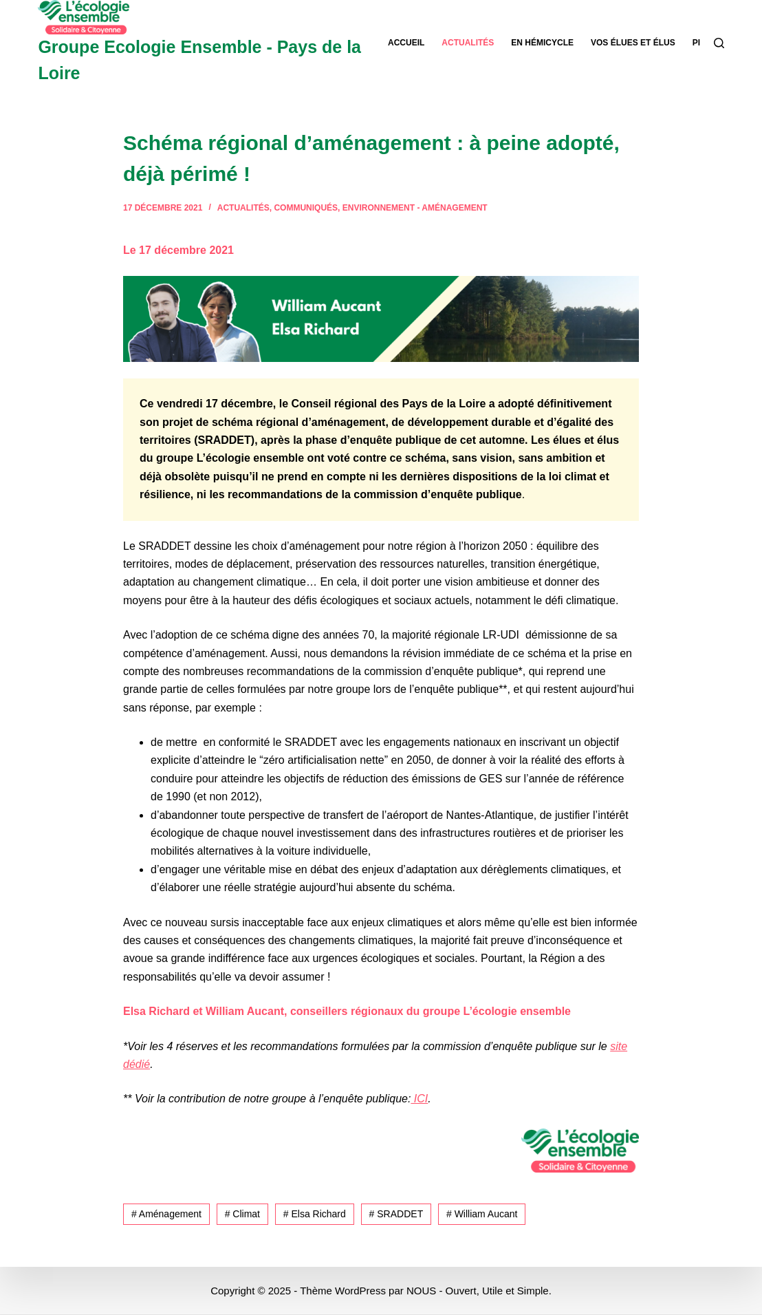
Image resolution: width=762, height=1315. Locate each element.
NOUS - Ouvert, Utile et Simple (477, 1290)
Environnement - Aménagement (415, 208)
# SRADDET (396, 1213)
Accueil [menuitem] (406, 42)
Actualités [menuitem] (468, 42)
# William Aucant (481, 1213)
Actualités (243, 208)
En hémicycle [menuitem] (542, 42)
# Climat (242, 1213)
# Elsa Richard (314, 1213)
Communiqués (306, 208)
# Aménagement (166, 1213)
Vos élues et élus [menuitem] (633, 42)
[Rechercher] (719, 43)
